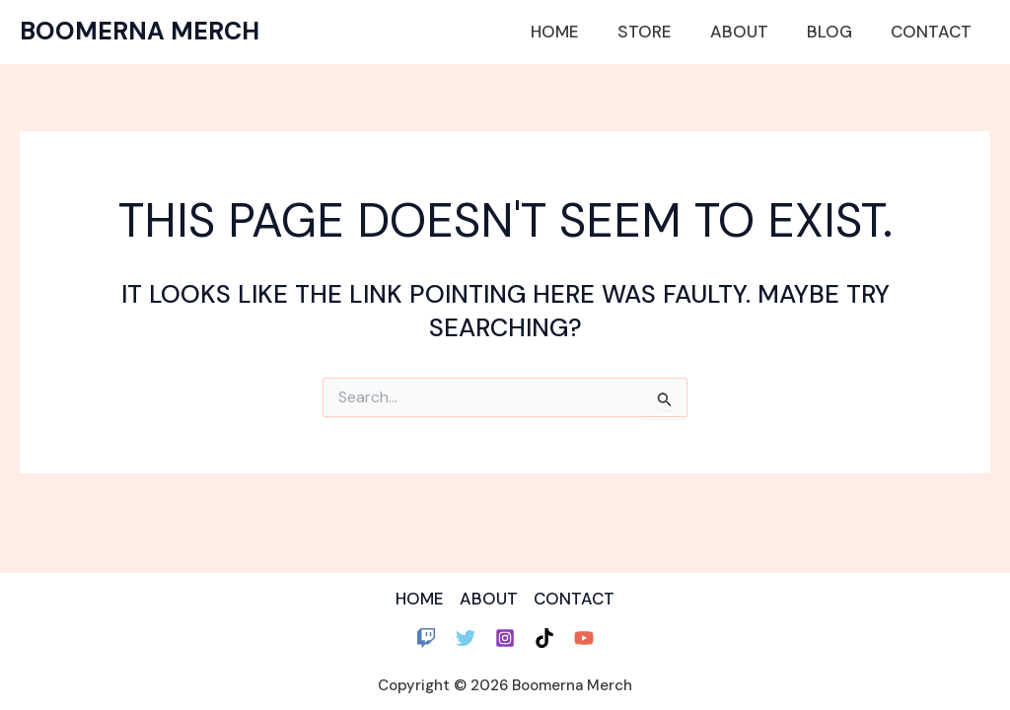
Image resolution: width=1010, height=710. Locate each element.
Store (661, 31)
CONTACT (575, 598)
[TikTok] (544, 638)
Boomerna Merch (139, 31)
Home (576, 31)
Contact (933, 31)
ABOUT (489, 598)
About (751, 31)
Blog (836, 31)
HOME (419, 598)
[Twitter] (465, 638)
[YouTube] (584, 638)
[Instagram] (505, 638)
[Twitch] (426, 638)
